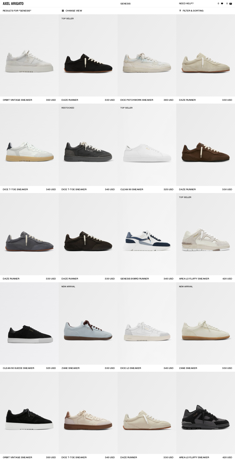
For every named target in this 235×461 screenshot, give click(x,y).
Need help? (186, 3)
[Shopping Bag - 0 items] (229, 3)
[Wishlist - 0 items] (221, 3)
